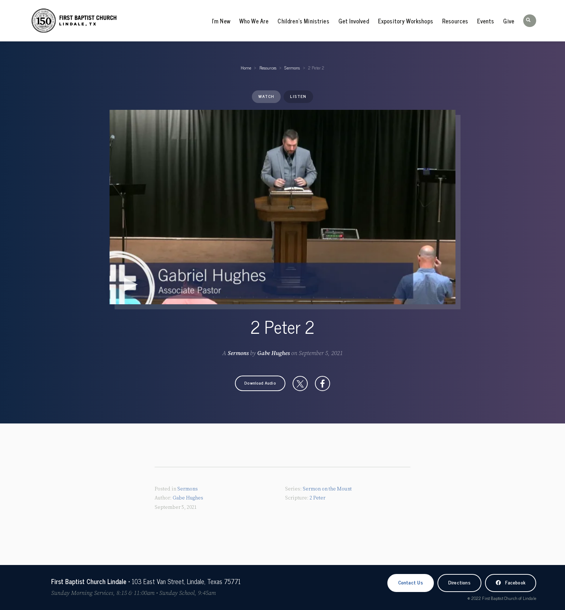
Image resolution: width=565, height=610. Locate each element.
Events (485, 21)
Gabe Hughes (273, 353)
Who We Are (254, 21)
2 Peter (317, 498)
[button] (529, 20)
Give (508, 21)
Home (246, 67)
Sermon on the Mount (327, 489)
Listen (298, 96)
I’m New (221, 21)
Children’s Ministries (303, 21)
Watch (266, 96)
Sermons (292, 67)
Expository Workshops (405, 21)
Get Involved (353, 21)
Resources (455, 21)
